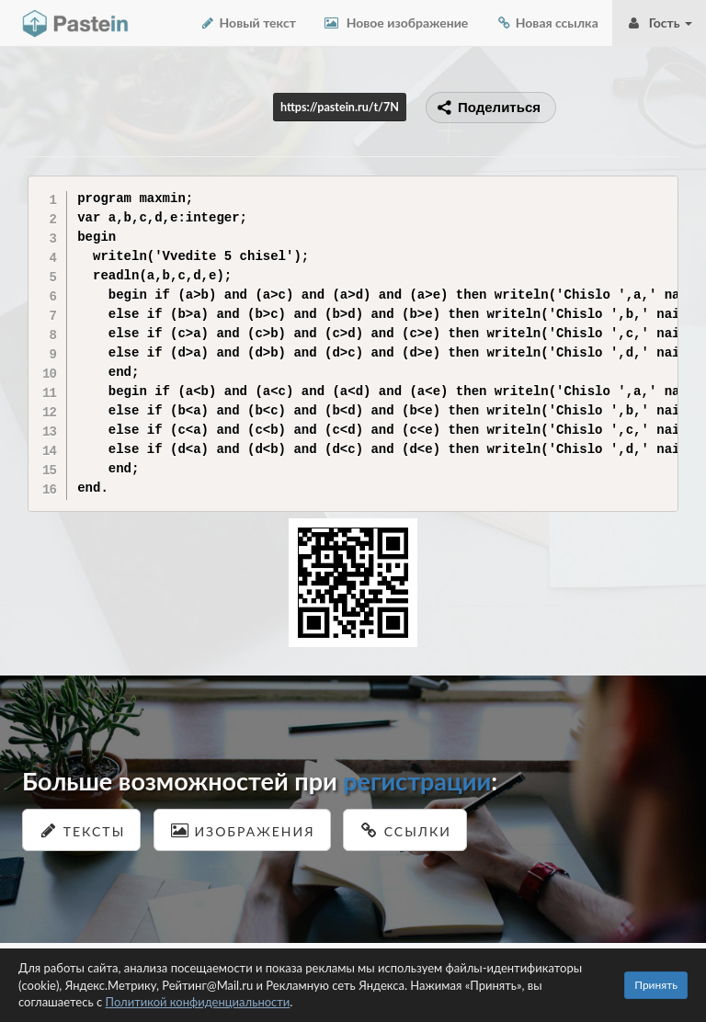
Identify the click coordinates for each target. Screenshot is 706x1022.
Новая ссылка (546, 22)
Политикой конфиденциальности (198, 1001)
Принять (656, 985)
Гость (659, 22)
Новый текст (247, 22)
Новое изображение (396, 22)
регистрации (417, 781)
